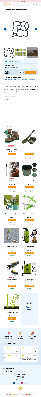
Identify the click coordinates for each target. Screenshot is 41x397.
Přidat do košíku (30, 72)
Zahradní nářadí (17, 7)
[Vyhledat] (30, 4)
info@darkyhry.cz (20, 379)
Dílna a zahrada (10, 7)
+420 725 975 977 (20, 376)
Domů (4, 7)
